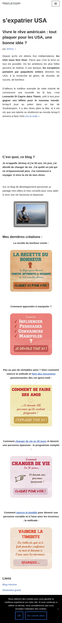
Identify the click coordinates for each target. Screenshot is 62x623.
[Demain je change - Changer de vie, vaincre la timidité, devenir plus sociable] (12, 3)
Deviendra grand (11, 590)
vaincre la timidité (26, 512)
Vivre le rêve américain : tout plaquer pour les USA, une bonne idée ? (29, 37)
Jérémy (10, 49)
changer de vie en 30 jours (30, 441)
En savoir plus (35, 615)
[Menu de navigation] (56, 3)
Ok (19, 615)
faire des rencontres (43, 373)
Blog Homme (9, 584)
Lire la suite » (32, 116)
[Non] (58, 609)
